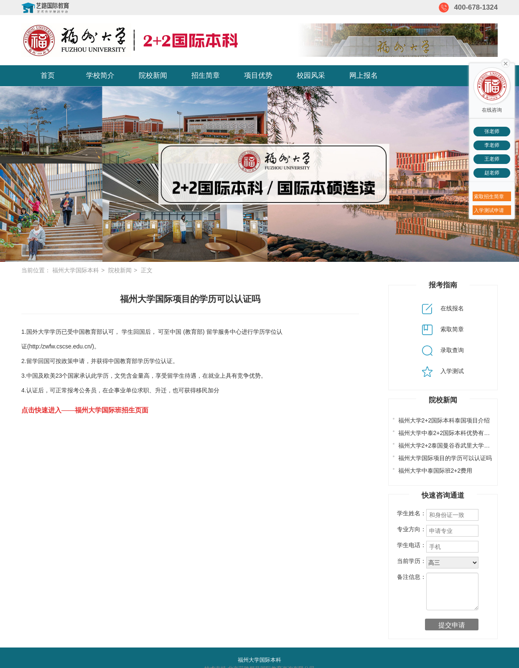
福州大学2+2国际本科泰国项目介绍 (444, 420)
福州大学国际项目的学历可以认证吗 (445, 458)
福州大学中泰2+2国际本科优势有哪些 (447, 433)
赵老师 (491, 173)
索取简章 (443, 329)
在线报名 (443, 308)
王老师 (491, 159)
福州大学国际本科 (75, 270)
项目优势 (258, 75)
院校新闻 (153, 75)
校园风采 (311, 75)
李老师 (491, 145)
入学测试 (443, 371)
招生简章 (205, 75)
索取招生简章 (489, 197)
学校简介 (100, 75)
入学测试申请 (489, 210)
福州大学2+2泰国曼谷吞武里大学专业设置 (453, 445)
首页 (48, 75)
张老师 (491, 131)
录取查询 (443, 350)
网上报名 (363, 75)
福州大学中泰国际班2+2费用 (435, 470)
